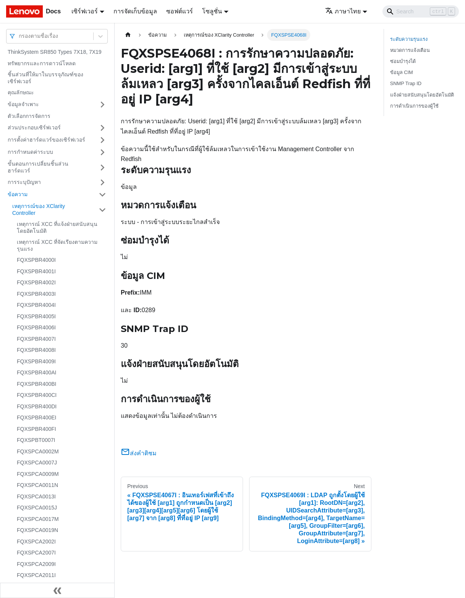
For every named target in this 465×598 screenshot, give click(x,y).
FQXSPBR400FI (36, 429)
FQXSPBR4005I (36, 316)
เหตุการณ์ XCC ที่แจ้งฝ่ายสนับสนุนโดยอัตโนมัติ (57, 227)
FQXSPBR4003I (36, 294)
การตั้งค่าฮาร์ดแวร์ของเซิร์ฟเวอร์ (46, 140)
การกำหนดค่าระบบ (30, 152)
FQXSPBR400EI (37, 417)
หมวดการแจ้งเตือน (410, 50)
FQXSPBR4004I (36, 305)
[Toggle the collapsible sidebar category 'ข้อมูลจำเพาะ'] (102, 104)
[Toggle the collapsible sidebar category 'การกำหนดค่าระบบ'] (102, 152)
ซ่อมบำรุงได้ (403, 61)
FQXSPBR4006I (36, 327)
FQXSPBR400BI (37, 384)
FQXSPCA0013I (36, 496)
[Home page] (128, 35)
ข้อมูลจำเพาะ (23, 104)
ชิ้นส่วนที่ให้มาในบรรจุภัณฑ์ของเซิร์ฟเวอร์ (45, 77)
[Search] (420, 11)
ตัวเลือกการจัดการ (29, 116)
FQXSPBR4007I (36, 339)
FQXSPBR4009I (36, 361)
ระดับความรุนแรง (409, 39)
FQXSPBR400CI (37, 395)
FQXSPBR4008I (36, 350)
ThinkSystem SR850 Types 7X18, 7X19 (55, 52)
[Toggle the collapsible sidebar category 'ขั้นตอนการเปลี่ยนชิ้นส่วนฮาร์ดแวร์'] (102, 167)
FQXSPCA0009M (38, 474)
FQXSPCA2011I (36, 575)
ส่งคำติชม (139, 453)
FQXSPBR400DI (37, 406)
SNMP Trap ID (405, 83)
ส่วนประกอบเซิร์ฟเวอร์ (34, 127)
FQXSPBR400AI (37, 372)
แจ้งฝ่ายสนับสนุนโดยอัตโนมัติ (422, 95)
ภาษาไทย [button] (343, 11)
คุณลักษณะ (21, 92)
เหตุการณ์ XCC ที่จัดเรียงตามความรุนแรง (57, 245)
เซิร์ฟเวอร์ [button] (84, 11)
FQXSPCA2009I (36, 564)
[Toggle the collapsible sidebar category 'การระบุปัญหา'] (102, 182)
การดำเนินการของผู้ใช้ (414, 106)
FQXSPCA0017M (38, 519)
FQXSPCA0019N (37, 530)
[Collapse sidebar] (57, 590)
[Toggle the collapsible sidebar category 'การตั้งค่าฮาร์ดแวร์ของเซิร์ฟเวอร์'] (102, 140)
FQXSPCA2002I (36, 541)
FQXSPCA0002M (38, 451)
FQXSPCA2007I (36, 553)
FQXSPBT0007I (36, 440)
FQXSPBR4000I (36, 260)
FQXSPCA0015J (37, 508)
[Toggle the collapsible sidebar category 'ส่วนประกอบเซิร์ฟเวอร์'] (102, 128)
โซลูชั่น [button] (212, 11)
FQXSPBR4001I (36, 271)
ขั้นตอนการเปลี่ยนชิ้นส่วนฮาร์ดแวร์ (38, 167)
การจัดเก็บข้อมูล (135, 11)
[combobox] (19, 36)
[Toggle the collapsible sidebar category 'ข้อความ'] (102, 195)
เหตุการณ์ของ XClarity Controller (38, 209)
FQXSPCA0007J (37, 462)
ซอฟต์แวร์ (179, 11)
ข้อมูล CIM (401, 72)
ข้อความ (18, 194)
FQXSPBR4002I (36, 282)
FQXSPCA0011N (37, 485)
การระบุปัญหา (24, 182)
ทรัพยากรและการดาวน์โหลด (42, 63)
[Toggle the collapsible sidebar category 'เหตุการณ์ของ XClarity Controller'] (102, 210)
